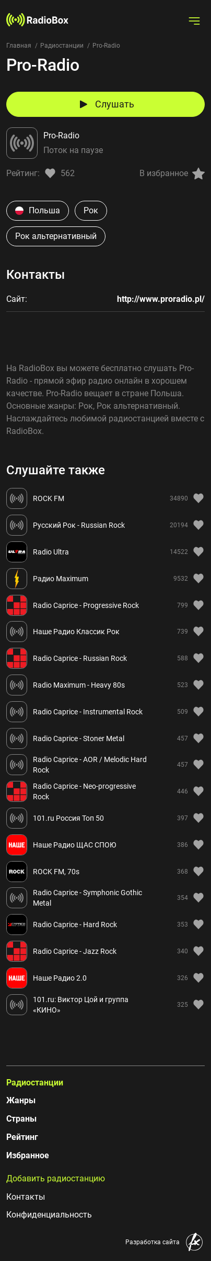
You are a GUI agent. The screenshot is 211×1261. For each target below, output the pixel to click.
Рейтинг (22, 1137)
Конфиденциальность (49, 1215)
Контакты (25, 1197)
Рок (91, 210)
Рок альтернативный (56, 236)
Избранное (27, 1155)
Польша (37, 210)
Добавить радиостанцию (55, 1178)
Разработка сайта (152, 1242)
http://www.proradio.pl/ (161, 299)
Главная (18, 45)
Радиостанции (62, 45)
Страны (21, 1119)
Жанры (21, 1100)
